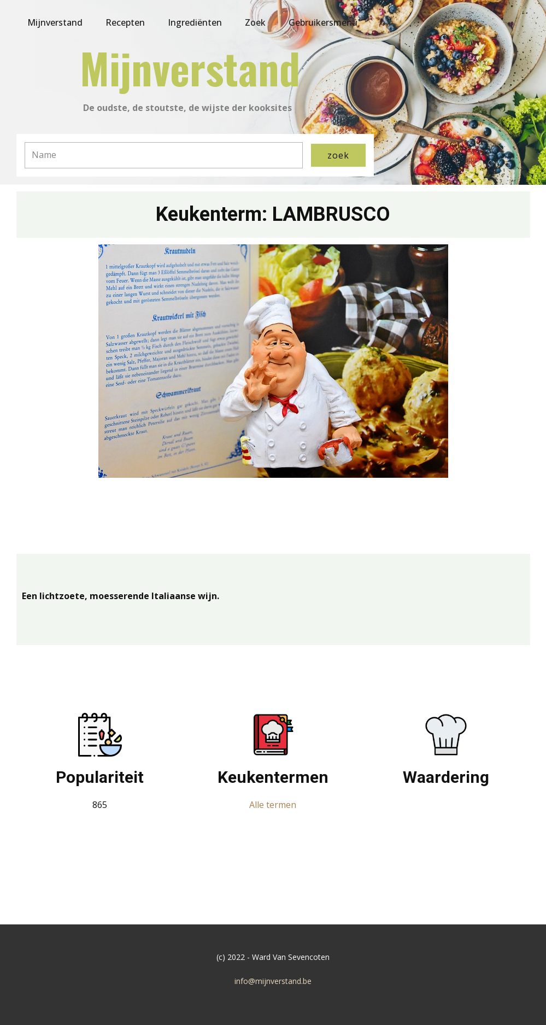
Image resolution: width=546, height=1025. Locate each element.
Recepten (125, 22)
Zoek (255, 22)
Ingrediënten (195, 22)
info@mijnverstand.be (273, 981)
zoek (338, 155)
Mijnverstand (55, 22)
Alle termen (272, 805)
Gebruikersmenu (323, 22)
